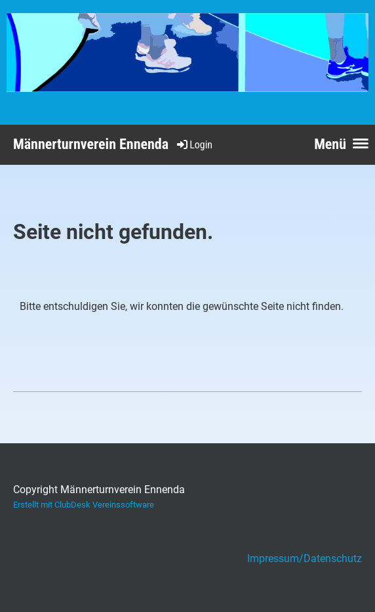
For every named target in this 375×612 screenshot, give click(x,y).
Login (193, 145)
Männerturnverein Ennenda (90, 144)
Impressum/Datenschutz (304, 558)
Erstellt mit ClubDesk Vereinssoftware (83, 505)
